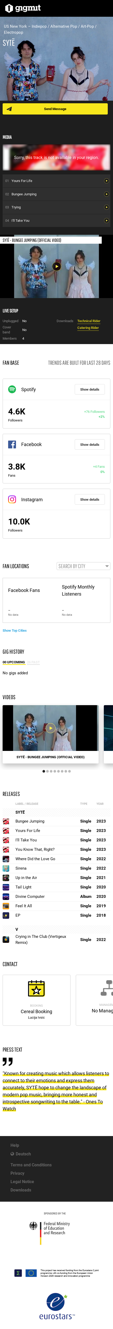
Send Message (55, 109)
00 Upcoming (14, 662)
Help (14, 1145)
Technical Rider (88, 321)
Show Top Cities (15, 630)
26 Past (33, 662)
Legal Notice (22, 1181)
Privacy (17, 1173)
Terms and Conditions (31, 1164)
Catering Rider (88, 328)
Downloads (20, 1190)
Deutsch (23, 1153)
